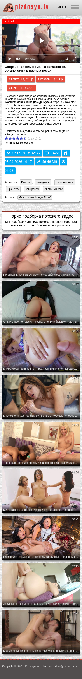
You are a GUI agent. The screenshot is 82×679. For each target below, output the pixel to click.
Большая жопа (65, 182)
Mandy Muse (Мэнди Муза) (34, 198)
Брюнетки (13, 189)
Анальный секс (53, 189)
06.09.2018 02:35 (23, 153)
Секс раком (32, 189)
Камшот (26, 182)
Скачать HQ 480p (50, 79)
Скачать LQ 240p (21, 79)
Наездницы (43, 182)
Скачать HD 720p (21, 88)
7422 (52, 153)
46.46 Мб (47, 162)
